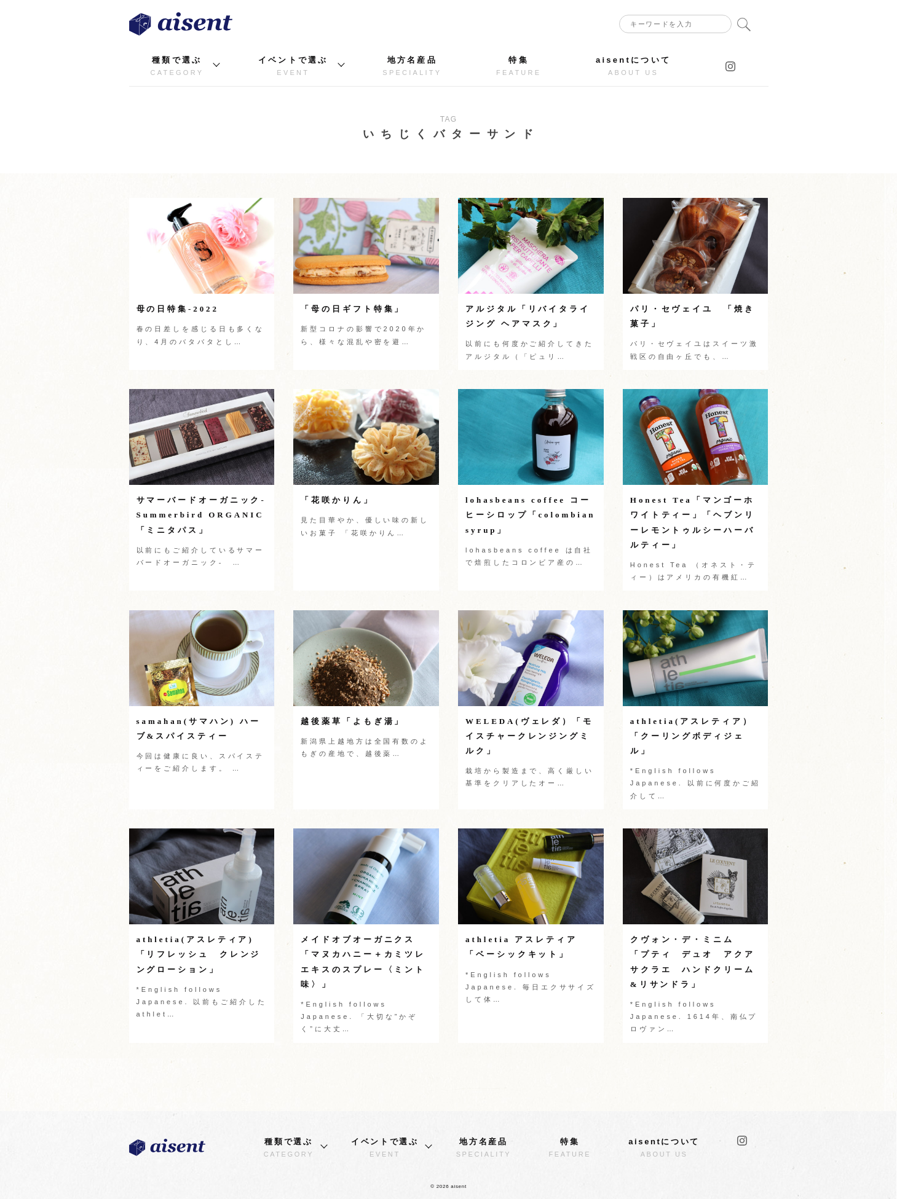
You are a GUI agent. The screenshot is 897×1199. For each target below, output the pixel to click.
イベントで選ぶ (293, 66)
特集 (518, 66)
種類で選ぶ (177, 66)
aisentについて (633, 66)
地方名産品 (411, 66)
